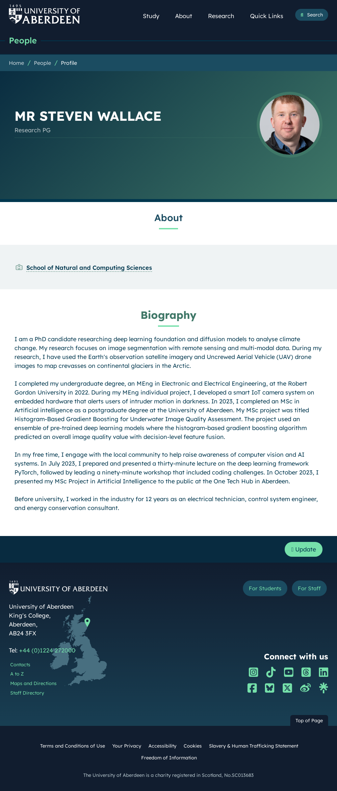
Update (303, 549)
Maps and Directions (33, 683)
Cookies (193, 746)
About (187, 16)
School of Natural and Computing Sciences (89, 267)
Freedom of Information (169, 757)
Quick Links (270, 16)
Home (16, 63)
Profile (69, 63)
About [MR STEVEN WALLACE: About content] (168, 217)
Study (155, 16)
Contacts (20, 665)
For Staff (309, 588)
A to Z (17, 674)
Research (225, 16)
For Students (265, 588)
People (23, 40)
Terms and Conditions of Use (72, 746)
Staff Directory (27, 693)
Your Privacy (126, 746)
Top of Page (309, 721)
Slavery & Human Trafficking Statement (253, 746)
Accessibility (162, 746)
